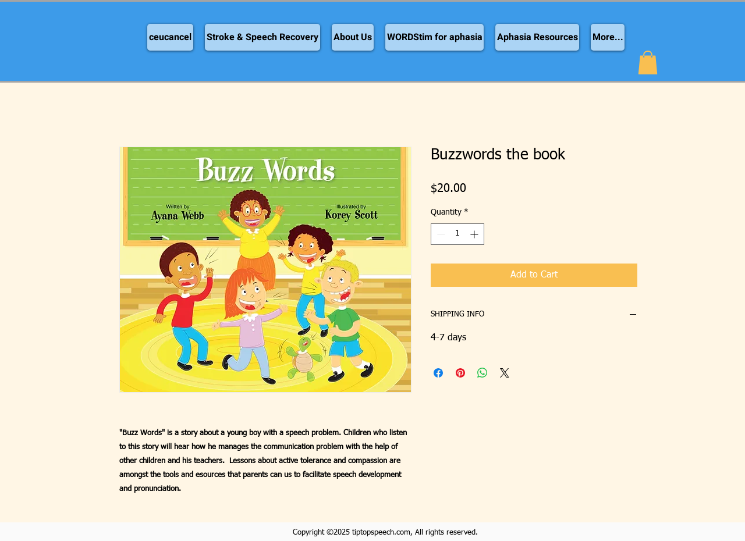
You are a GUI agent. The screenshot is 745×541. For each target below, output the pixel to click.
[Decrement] (439, 234)
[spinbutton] (457, 234)
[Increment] (475, 234)
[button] (648, 62)
